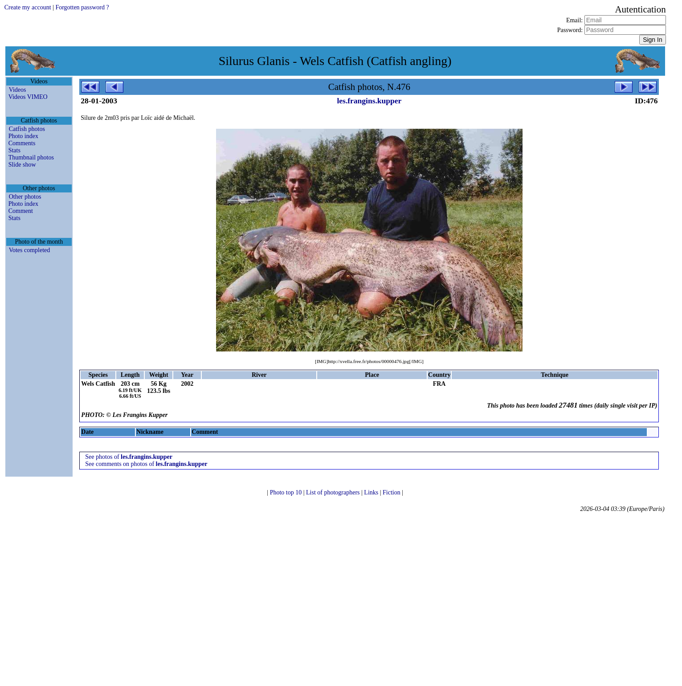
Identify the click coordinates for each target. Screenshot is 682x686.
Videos (17, 89)
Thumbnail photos (31, 157)
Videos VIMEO (28, 97)
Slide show (22, 164)
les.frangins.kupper (369, 100)
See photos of (128, 456)
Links (372, 492)
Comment (20, 211)
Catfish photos (27, 129)
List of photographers (333, 492)
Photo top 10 (286, 492)
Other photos (25, 196)
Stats (14, 150)
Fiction (392, 492)
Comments (22, 143)
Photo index (23, 136)
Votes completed (29, 250)
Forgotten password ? (82, 7)
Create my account (27, 7)
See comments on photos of (146, 464)
